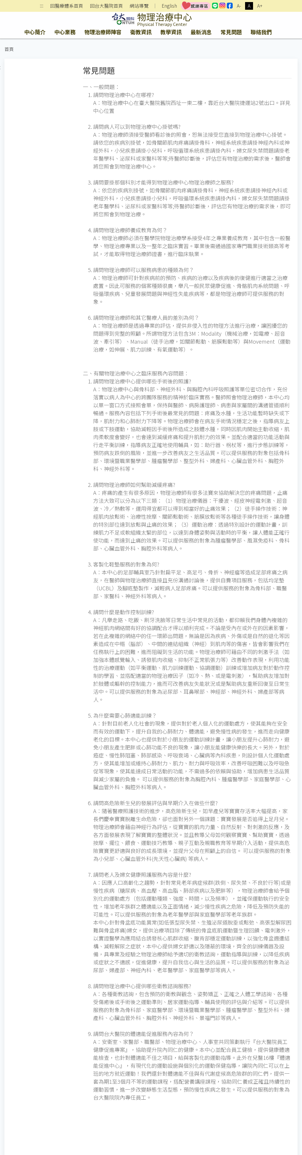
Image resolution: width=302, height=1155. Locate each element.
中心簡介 (34, 32)
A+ (259, 5)
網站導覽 (139, 6)
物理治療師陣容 (103, 32)
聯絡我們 (261, 32)
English (169, 5)
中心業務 (65, 32)
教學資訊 (171, 32)
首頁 (9, 49)
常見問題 (231, 32)
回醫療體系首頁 (66, 6)
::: (41, 6)
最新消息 (201, 32)
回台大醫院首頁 (106, 6)
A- (239, 5)
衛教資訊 (141, 32)
